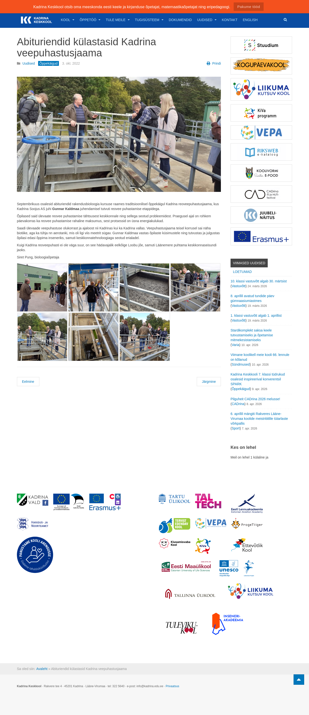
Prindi (214, 63)
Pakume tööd (248, 7)
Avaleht (41, 669)
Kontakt (230, 20)
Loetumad (242, 272)
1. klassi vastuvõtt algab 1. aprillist (256, 315)
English (250, 20)
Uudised (207, 20)
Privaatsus (172, 686)
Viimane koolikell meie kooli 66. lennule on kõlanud (260, 357)
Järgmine (209, 382)
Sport (236, 428)
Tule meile (118, 20)
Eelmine (28, 382)
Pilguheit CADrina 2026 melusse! (255, 399)
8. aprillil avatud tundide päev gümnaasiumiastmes (252, 298)
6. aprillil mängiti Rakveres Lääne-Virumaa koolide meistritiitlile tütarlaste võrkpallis (259, 418)
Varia (235, 345)
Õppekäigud (241, 389)
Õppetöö (90, 20)
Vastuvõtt (239, 286)
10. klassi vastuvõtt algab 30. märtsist (259, 281)
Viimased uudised (249, 263)
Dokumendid (180, 20)
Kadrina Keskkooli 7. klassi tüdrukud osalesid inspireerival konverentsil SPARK (258, 379)
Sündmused (241, 364)
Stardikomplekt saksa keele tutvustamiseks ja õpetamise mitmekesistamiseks (252, 335)
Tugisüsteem (149, 20)
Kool (67, 20)
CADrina (238, 404)
